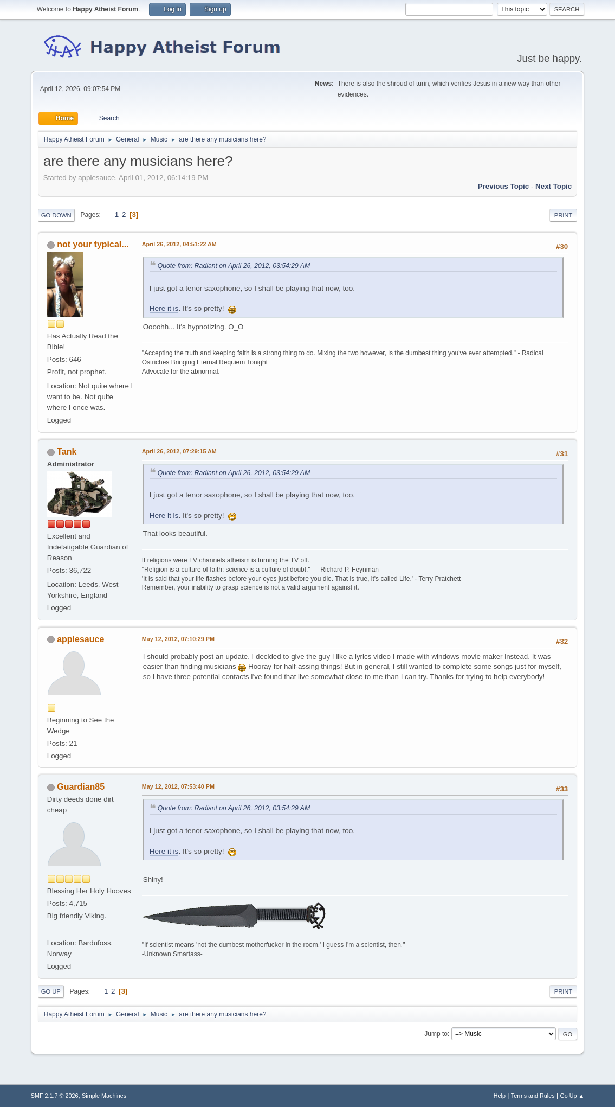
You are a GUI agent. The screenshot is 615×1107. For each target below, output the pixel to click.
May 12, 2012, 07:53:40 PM (178, 786)
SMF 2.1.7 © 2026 (55, 1095)
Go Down (56, 215)
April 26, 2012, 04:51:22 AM (179, 244)
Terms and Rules (533, 1095)
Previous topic (503, 186)
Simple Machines (104, 1095)
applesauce (80, 639)
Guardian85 (81, 786)
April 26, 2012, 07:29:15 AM (179, 451)
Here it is (164, 308)
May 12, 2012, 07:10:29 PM (178, 639)
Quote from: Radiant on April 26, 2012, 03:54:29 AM (234, 266)
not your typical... (92, 244)
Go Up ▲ (572, 1095)
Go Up (51, 991)
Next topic (553, 186)
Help (500, 1095)
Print (563, 215)
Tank (66, 451)
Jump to (436, 1034)
